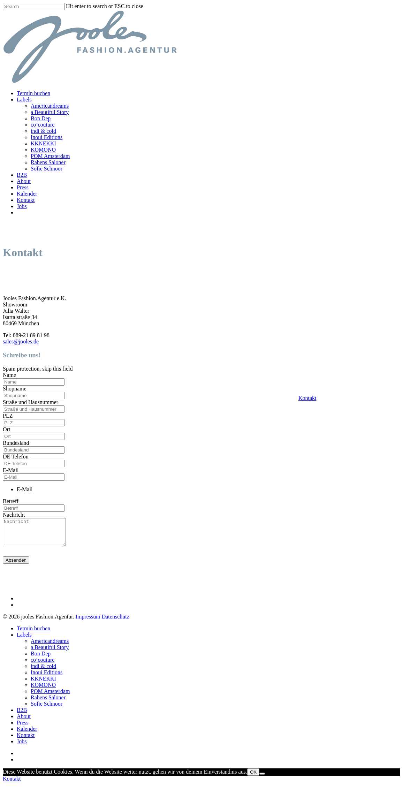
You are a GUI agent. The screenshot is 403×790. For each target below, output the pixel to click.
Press (23, 187)
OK (253, 777)
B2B (22, 175)
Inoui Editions (46, 137)
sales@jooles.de (21, 341)
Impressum (88, 622)
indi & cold (43, 131)
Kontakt (307, 398)
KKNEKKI (43, 143)
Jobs (21, 206)
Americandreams (50, 106)
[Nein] (262, 779)
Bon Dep (41, 118)
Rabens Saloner (48, 162)
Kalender (27, 194)
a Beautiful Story (50, 112)
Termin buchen (33, 93)
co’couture (42, 125)
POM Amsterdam (50, 156)
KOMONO (43, 150)
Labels (24, 99)
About (24, 181)
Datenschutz (115, 622)
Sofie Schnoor (46, 169)
